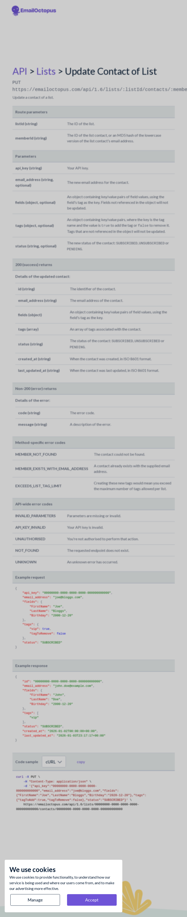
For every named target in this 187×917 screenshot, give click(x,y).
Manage (35, 899)
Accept (92, 899)
